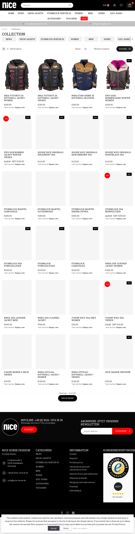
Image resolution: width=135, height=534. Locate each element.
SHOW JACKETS (35, 13)
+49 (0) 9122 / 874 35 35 (18, 473)
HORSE (101, 13)
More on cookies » (80, 528)
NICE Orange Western (117, 372)
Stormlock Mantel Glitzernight (49, 210)
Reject (66, 528)
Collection (15, 29)
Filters (124, 49)
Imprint (73, 458)
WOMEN (79, 13)
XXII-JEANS (116, 13)
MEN (90, 13)
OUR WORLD (75, 490)
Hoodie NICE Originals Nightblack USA (118, 153)
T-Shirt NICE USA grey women (84, 319)
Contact (73, 454)
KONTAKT (29, 429)
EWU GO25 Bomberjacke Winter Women (117, 98)
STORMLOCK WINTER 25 (59, 13)
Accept (54, 528)
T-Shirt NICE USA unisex (114, 319)
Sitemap (74, 486)
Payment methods (78, 478)
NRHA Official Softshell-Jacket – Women (49, 374)
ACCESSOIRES (54, 18)
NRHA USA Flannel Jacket (49, 319)
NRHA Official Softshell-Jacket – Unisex (83, 374)
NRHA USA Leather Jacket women (116, 264)
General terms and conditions (84, 474)
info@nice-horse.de (17, 480)
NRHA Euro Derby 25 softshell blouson (83, 96)
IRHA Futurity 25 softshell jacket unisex (48, 98)
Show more (68, 398)
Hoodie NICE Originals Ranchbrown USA (84, 153)
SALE (84, 18)
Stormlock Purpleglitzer (46, 264)
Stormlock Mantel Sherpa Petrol (83, 210)
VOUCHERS (71, 18)
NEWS (21, 13)
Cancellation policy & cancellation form (79, 468)
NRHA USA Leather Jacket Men (14, 319)
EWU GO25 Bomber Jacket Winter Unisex (14, 154)
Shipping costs (20, 107)
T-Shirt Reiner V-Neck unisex (16, 373)
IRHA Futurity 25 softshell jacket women (14, 98)
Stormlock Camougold (78, 264)
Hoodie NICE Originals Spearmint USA (50, 153)
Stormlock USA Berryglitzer (114, 210)
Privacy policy (76, 462)
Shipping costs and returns (82, 482)
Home (11, 13)
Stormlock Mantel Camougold (15, 210)
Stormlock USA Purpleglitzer (13, 264)
